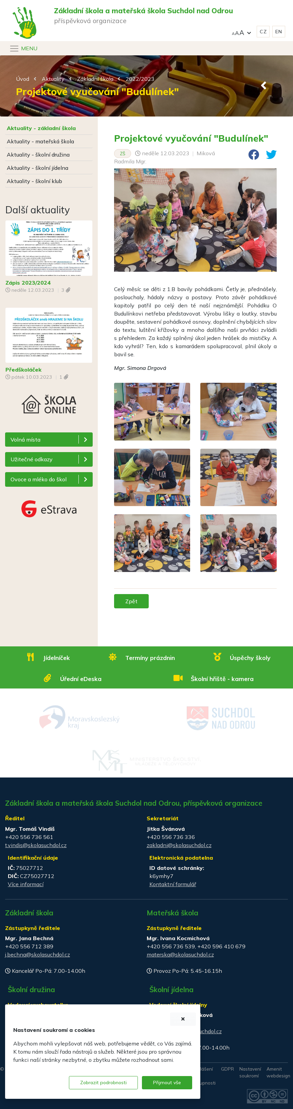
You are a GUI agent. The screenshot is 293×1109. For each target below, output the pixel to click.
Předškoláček (23, 369)
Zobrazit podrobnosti (103, 1082)
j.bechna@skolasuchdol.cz (37, 954)
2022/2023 (140, 78)
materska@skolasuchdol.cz (180, 954)
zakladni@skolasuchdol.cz (179, 845)
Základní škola (95, 78)
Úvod (22, 78)
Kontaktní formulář (172, 884)
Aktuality (53, 78)
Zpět (131, 601)
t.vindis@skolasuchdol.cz (36, 845)
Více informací (25, 884)
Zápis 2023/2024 (28, 282)
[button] (241, 32)
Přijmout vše (167, 1082)
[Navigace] (23, 48)
